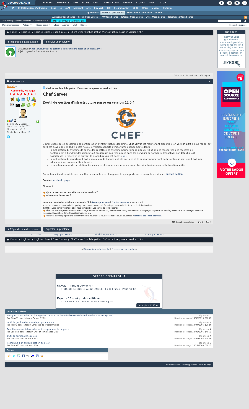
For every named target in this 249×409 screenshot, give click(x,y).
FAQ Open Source (109, 17)
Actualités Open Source (63, 17)
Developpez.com (101, 202)
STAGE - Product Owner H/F (75, 285)
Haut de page (205, 364)
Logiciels (25, 32)
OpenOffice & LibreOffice (139, 13)
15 (29, 132)
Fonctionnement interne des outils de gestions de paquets (38, 329)
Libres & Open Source (113, 13)
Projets (158, 13)
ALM (67, 8)
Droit (152, 2)
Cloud (53, 8)
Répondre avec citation (183, 222)
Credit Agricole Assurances (83, 289)
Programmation (121, 8)
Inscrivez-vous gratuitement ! (68, 21)
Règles (84, 25)
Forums (48, 2)
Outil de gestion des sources (22, 336)
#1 (210, 81)
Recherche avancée (238, 25)
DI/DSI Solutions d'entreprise (32, 8)
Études (140, 2)
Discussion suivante (123, 249)
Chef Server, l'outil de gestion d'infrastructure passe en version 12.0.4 (66, 48)
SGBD (136, 8)
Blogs (85, 2)
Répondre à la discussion (23, 41)
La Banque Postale (76, 301)
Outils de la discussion (184, 75)
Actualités (36, 234)
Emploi (127, 2)
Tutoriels (62, 2)
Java (88, 8)
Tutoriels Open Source (132, 17)
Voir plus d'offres (149, 305)
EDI (109, 8)
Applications (93, 13)
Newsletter (111, 2)
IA (61, 8)
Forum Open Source (88, 17)
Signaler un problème (58, 41)
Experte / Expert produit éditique (78, 298)
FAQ (75, 2)
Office (145, 8)
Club (162, 2)
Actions (26, 25)
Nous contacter (173, 364)
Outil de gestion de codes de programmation (30, 322)
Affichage (204, 75)
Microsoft (78, 8)
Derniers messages (10, 25)
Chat (96, 2)
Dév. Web (98, 8)
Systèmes (167, 8)
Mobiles (155, 8)
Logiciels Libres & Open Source (50, 32)
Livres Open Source (155, 17)
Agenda (65, 25)
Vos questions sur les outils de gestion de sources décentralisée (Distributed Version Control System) (60, 315)
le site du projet (62, 180)
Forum (13, 32)
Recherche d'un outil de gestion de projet (28, 343)
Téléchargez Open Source (180, 17)
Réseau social (42, 25)
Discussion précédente (96, 249)
